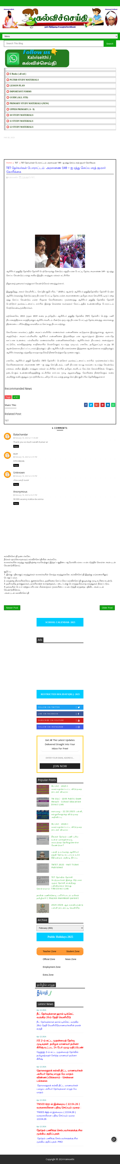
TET (16, 162)
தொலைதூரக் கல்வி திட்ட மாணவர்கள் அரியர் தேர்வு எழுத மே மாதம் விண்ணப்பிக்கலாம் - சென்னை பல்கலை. (60, 1076)
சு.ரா (15, 453)
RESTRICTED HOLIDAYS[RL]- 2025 (60, 694)
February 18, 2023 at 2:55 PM (26, 476)
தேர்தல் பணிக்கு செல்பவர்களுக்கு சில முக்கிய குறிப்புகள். (59, 1132)
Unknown (19, 472)
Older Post (107, 607)
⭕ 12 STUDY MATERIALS (19, 127)
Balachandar (20, 434)
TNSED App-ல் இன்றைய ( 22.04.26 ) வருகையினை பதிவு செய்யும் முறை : (59, 1105)
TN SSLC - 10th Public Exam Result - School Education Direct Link (66, 802)
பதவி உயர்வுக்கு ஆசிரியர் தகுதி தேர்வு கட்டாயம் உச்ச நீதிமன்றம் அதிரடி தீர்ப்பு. (65, 855)
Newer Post (12, 607)
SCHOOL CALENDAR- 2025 (60, 622)
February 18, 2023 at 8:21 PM (26, 495)
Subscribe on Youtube (60, 720)
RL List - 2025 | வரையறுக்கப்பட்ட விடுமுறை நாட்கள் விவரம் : (66, 789)
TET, (33, 177)
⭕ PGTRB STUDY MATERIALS (22, 80)
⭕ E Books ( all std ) (16, 74)
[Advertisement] (60, 149)
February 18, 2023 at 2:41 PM (26, 457)
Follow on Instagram (60, 727)
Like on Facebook (60, 714)
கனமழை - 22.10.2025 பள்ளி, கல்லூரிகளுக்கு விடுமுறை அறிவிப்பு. (67, 814)
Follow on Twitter (60, 707)
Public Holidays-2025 (60, 936)
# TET (16, 397)
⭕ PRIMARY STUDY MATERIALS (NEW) (27, 103)
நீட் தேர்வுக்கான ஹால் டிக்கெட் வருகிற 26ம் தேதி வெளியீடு (55, 1015)
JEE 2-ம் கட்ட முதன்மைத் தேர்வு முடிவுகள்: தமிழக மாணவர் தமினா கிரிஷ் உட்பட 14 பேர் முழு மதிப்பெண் (60, 1044)
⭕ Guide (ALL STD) (17, 97)
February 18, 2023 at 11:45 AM (26, 438)
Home (9, 162)
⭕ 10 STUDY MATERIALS (19, 115)
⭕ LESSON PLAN (15, 85)
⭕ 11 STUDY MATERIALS (19, 121)
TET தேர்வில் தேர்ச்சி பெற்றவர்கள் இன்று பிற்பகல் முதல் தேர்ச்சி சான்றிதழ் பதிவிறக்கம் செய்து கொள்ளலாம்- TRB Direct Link (59, 883)
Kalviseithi (69, 1159)
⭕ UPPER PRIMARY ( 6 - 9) (20, 109)
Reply (16, 446)
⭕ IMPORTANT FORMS (18, 91)
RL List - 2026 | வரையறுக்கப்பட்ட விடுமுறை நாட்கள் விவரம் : (66, 827)
